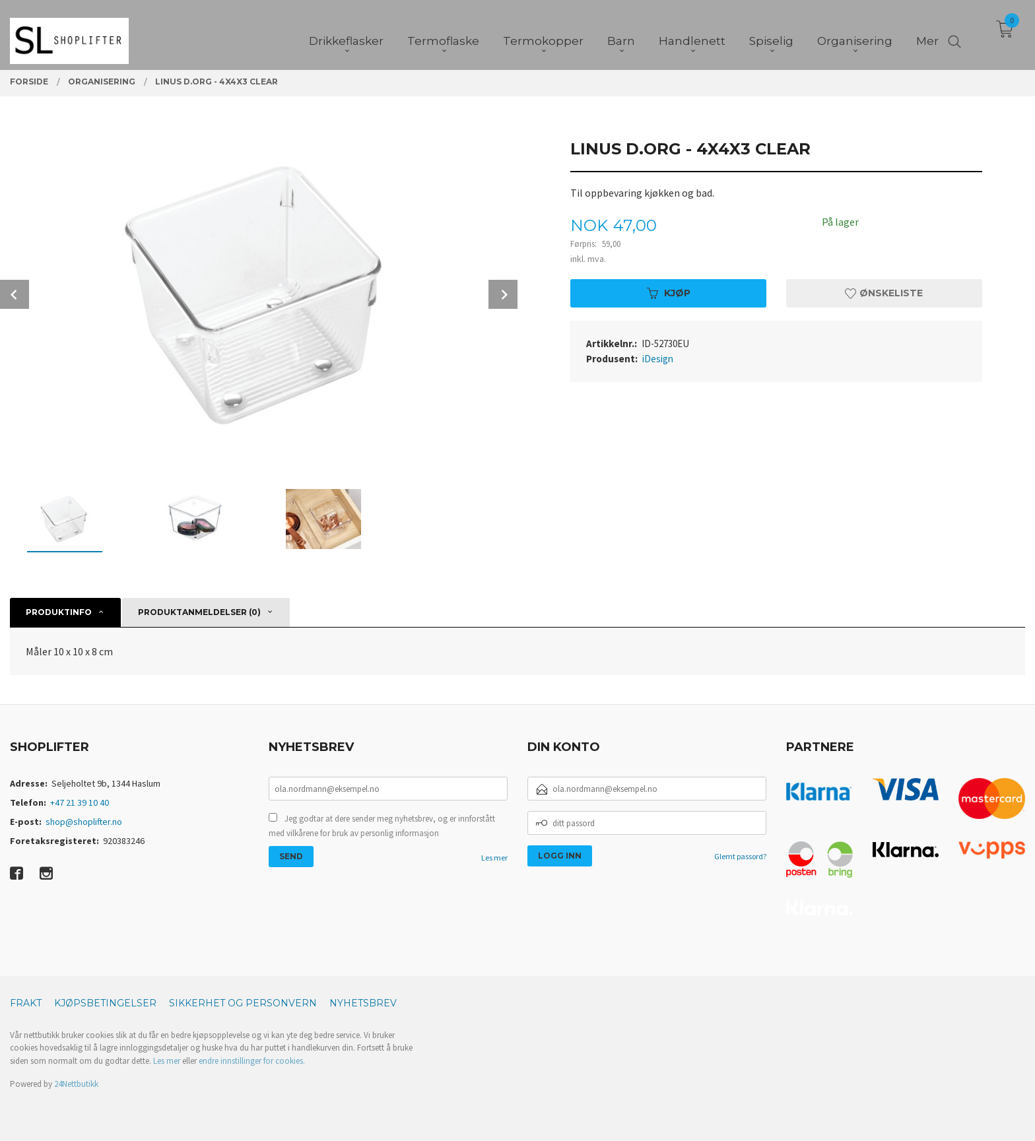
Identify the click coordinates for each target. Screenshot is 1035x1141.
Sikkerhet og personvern (243, 1003)
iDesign (657, 358)
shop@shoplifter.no (84, 822)
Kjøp (668, 293)
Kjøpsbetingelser (105, 1003)
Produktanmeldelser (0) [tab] (199, 612)
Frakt (26, 1003)
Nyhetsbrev (363, 1003)
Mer (927, 33)
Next (503, 294)
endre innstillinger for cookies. (252, 1060)
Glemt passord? (740, 856)
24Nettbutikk (76, 1084)
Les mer (494, 858)
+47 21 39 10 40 (79, 802)
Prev (14, 294)
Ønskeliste (884, 293)
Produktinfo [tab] (59, 612)
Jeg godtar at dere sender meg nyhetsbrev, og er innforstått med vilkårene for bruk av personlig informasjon (382, 826)
